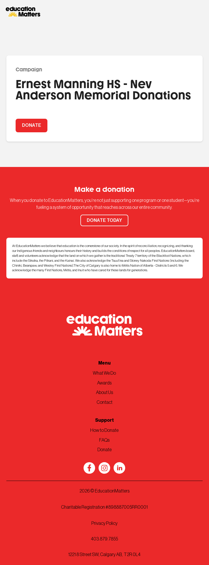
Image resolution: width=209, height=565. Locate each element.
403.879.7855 (104, 539)
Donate (104, 449)
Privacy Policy (104, 523)
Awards (104, 383)
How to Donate (104, 430)
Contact (104, 402)
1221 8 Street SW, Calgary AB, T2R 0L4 (104, 554)
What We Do (104, 373)
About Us (104, 392)
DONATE (31, 125)
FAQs (104, 440)
